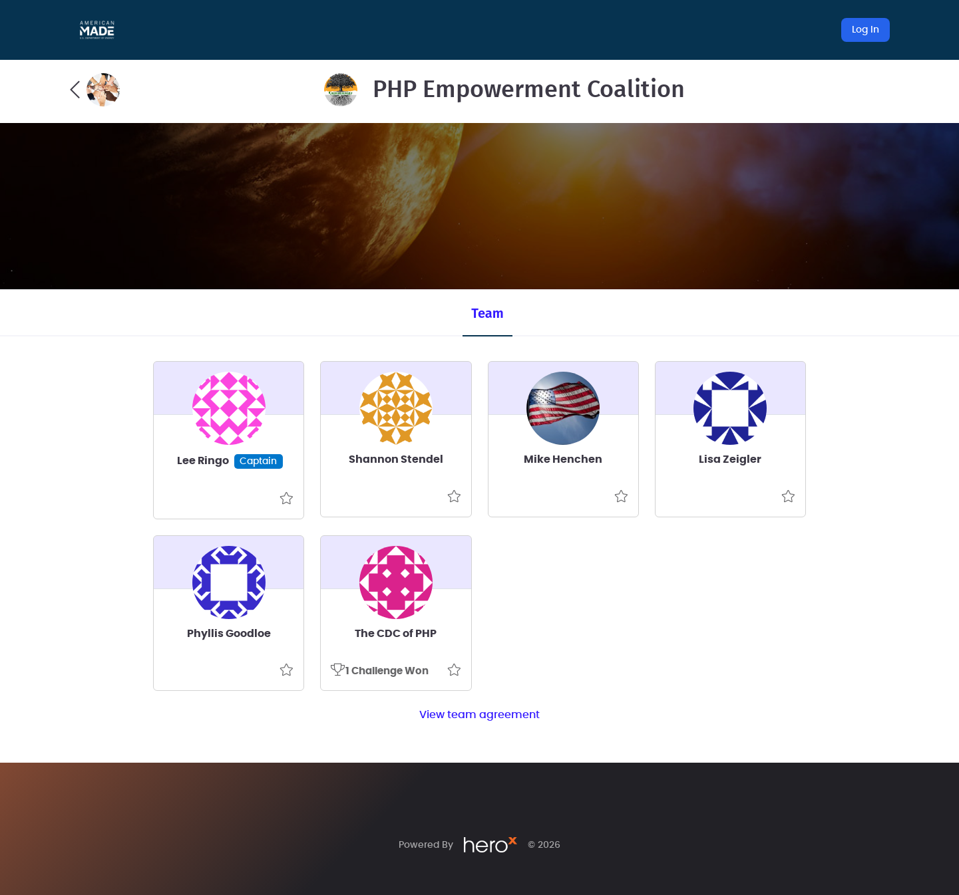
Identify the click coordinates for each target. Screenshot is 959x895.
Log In (865, 30)
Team (487, 313)
